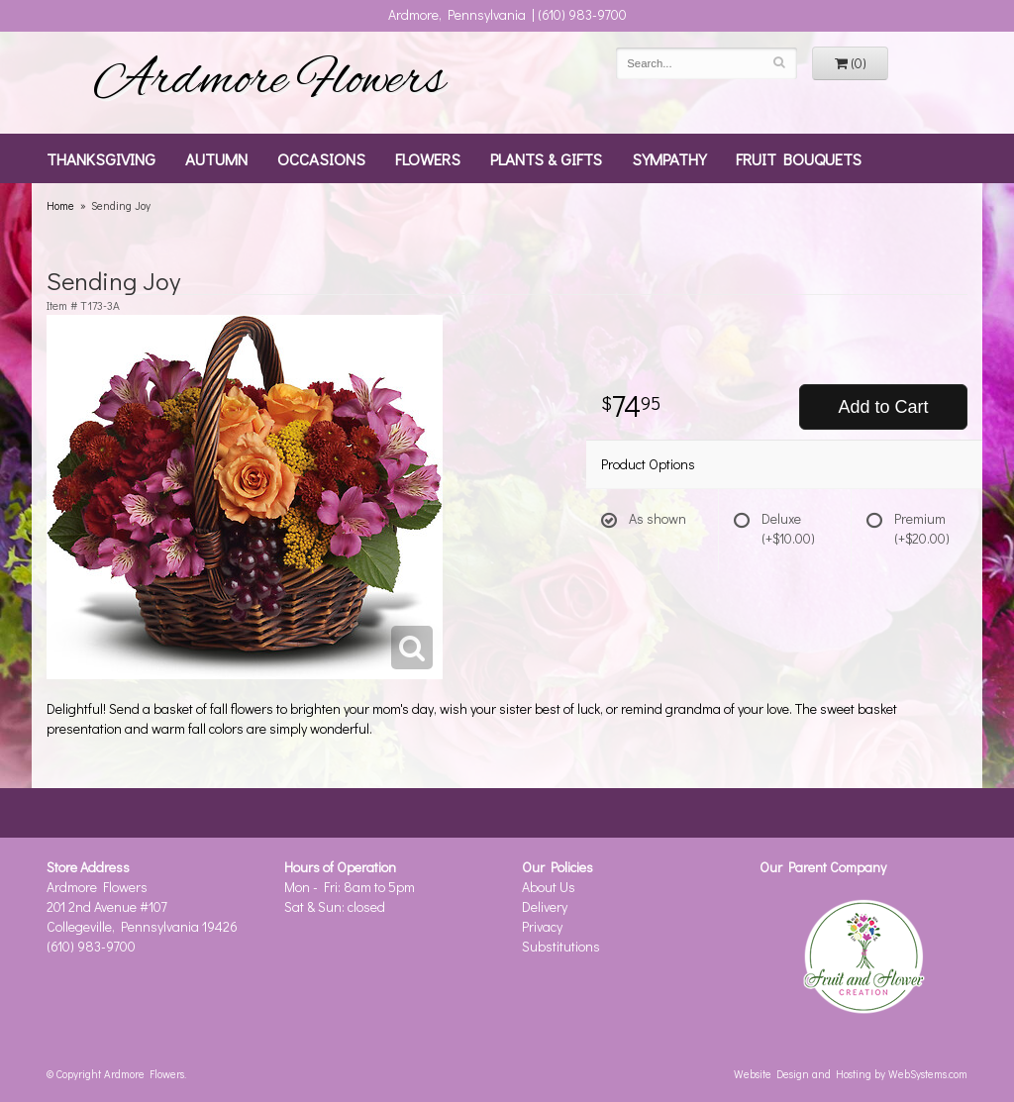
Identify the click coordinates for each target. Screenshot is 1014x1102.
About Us (548, 886)
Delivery (544, 906)
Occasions (321, 158)
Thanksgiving (101, 158)
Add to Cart (883, 407)
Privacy (542, 926)
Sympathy (669, 158)
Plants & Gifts (546, 158)
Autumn (216, 158)
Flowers (427, 158)
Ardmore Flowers (269, 82)
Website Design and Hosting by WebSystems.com (850, 1073)
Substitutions (561, 946)
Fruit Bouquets (799, 158)
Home (60, 205)
